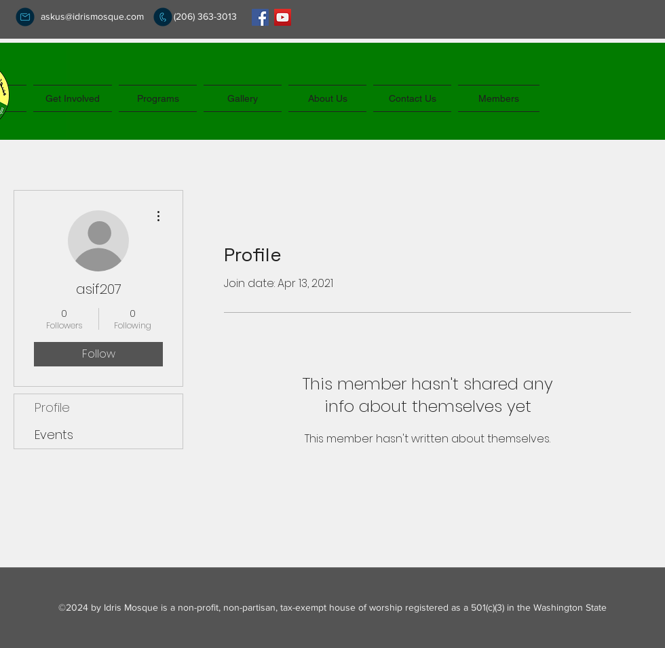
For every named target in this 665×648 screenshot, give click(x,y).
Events (54, 434)
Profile (52, 407)
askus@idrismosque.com (92, 16)
